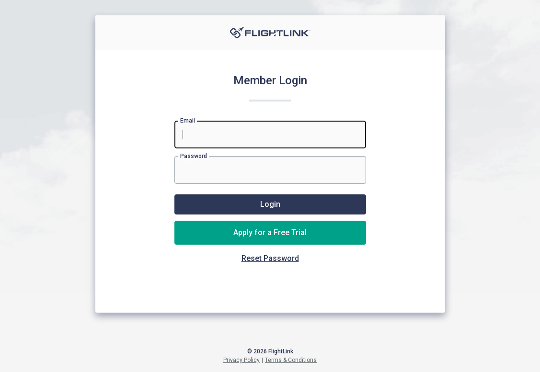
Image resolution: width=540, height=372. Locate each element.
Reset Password (270, 258)
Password (193, 156)
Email (187, 120)
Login (270, 204)
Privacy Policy (241, 360)
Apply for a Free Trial (270, 232)
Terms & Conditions (291, 360)
